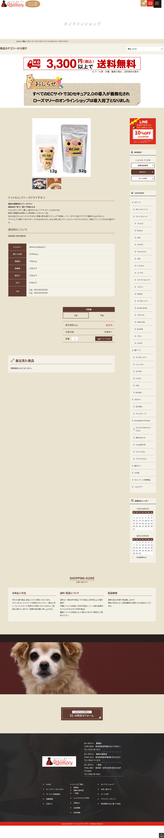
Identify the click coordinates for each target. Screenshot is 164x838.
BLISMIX (140, 336)
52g (102, 315)
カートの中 (143, 178)
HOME (48, 797)
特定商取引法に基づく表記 (111, 816)
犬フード (137, 202)
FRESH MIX (141, 329)
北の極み (139, 416)
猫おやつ (137, 477)
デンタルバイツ (142, 307)
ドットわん (141, 267)
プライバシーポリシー (108, 811)
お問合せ (76, 815)
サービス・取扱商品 (53, 806)
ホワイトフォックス (143, 284)
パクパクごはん (141, 470)
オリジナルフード (142, 209)
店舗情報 (49, 811)
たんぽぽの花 (141, 455)
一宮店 (76, 805)
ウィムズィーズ (141, 423)
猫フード (137, 358)
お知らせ (49, 816)
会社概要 (76, 820)
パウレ (139, 343)
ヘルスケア (138, 499)
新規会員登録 (143, 165)
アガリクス (141, 321)
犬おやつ (137, 409)
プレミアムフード (142, 217)
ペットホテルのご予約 (81, 810)
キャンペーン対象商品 (142, 492)
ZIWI (139, 260)
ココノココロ (141, 463)
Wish (139, 238)
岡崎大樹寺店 (78, 803)
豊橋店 (76, 800)
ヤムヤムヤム (142, 253)
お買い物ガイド (106, 801)
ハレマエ (140, 275)
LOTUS (140, 350)
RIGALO (140, 231)
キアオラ (140, 246)
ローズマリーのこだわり (55, 801)
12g (75, 315)
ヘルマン (140, 292)
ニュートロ (140, 372)
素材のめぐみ (141, 448)
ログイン (143, 172)
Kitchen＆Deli (143, 314)
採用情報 (76, 825)
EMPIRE (140, 300)
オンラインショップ (107, 797)
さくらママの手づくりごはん (144, 439)
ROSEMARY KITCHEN (143, 430)
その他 (137, 484)
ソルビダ (140, 224)
